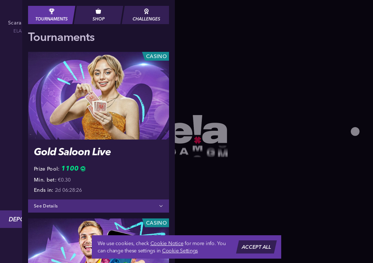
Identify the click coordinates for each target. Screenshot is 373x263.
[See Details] (161, 206)
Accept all (256, 247)
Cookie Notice (167, 243)
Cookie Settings (180, 251)
